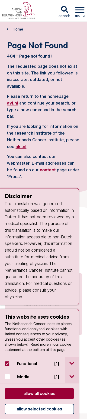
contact (48, 169)
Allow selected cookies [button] (39, 409)
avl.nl (12, 103)
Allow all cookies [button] (39, 393)
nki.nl (21, 146)
